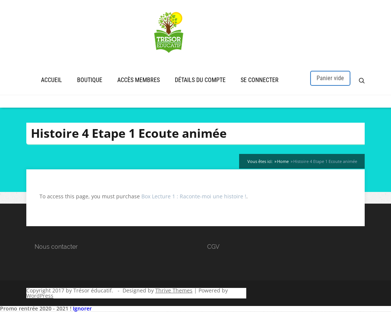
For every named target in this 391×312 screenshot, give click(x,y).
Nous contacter (56, 246)
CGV (213, 246)
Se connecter (260, 80)
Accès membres (138, 80)
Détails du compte (200, 80)
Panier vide (330, 78)
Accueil (51, 80)
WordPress (39, 295)
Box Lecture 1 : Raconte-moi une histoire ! (193, 196)
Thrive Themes (173, 290)
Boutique (89, 80)
